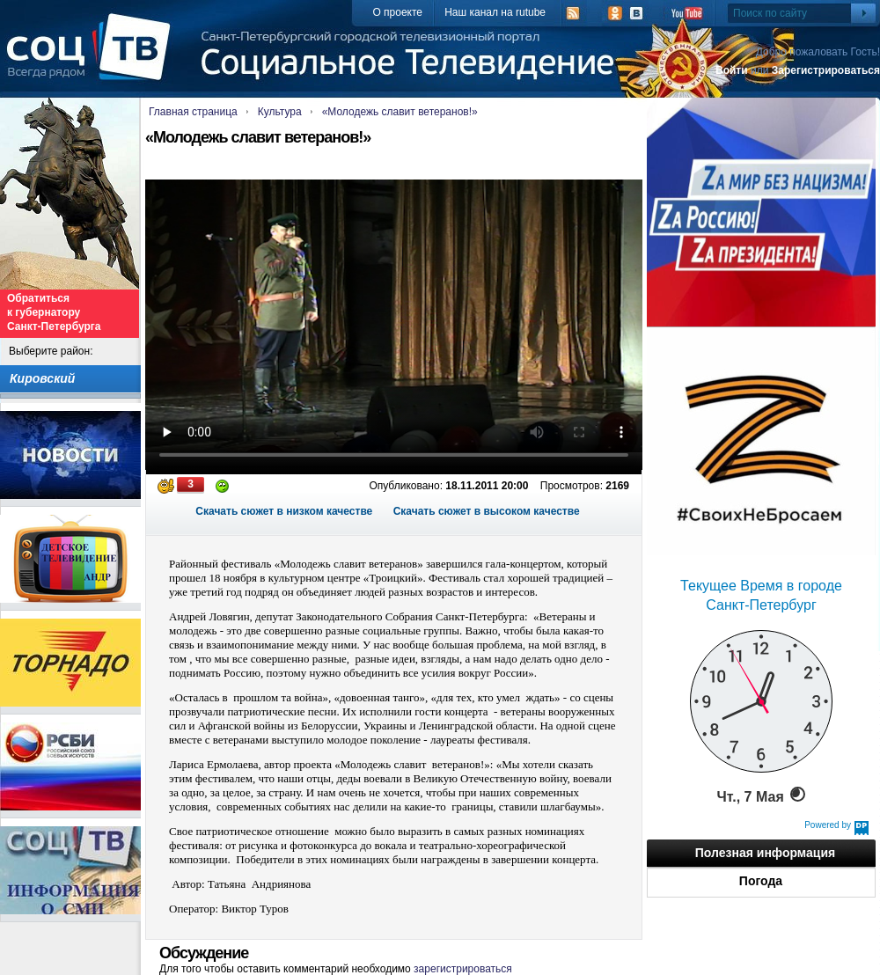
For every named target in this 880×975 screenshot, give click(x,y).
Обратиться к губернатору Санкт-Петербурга (53, 312)
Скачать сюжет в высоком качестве (486, 511)
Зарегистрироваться (826, 70)
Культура (280, 112)
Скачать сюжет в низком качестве (283, 511)
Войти (731, 70)
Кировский (42, 378)
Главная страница (193, 112)
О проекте (397, 12)
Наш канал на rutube (495, 12)
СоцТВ (92, 59)
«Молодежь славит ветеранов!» (400, 112)
